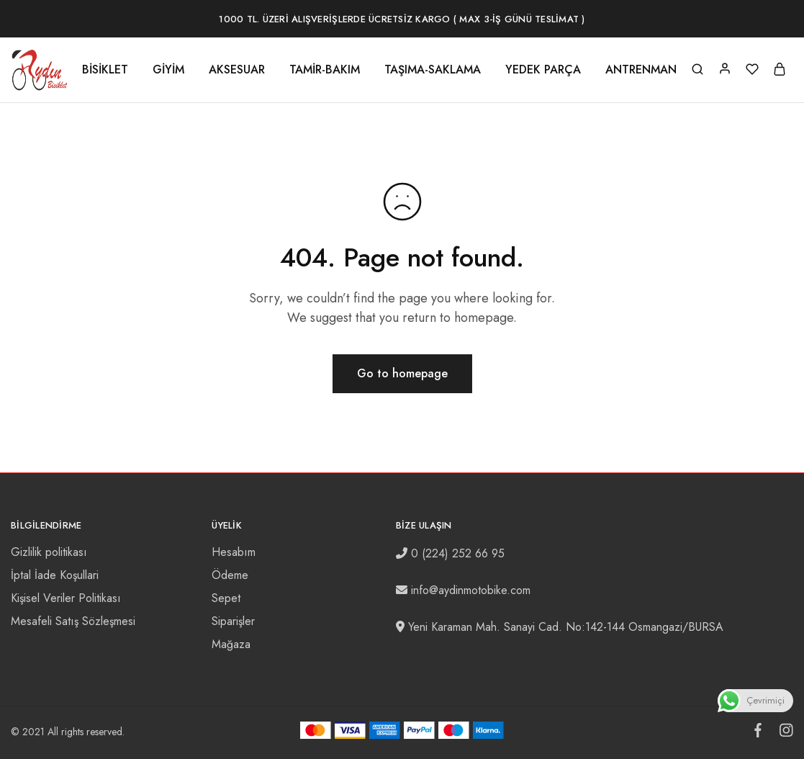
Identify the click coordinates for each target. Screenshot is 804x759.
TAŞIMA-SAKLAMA (432, 70)
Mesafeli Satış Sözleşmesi (73, 621)
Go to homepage (402, 373)
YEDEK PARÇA (543, 70)
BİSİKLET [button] (105, 70)
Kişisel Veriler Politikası (66, 598)
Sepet (226, 598)
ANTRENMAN (641, 70)
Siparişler (233, 621)
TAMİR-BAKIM (324, 70)
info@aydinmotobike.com (470, 590)
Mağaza (231, 644)
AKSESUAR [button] (237, 70)
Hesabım (234, 552)
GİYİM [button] (168, 70)
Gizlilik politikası (49, 552)
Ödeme (230, 575)
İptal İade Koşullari (55, 575)
